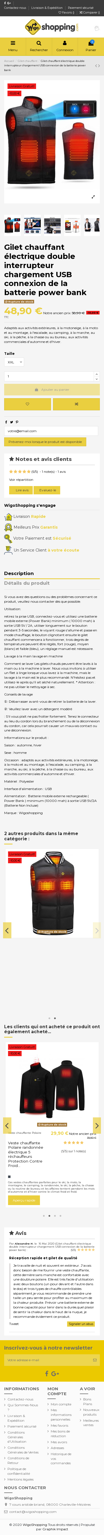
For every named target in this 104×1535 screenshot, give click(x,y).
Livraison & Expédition (47, 8)
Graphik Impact (55, 1529)
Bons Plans (87, 1401)
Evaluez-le (47, 490)
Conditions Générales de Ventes (23, 1449)
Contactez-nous (15, 8)
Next (97, 930)
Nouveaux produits (91, 1412)
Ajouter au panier (52, 389)
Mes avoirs (59, 1442)
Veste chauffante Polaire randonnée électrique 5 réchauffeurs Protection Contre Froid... (25, 1154)
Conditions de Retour (18, 1460)
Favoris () (67, 12)
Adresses (57, 1448)
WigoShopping (35, 1525)
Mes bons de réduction (60, 1433)
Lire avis (22, 490)
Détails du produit (27, 583)
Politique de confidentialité (18, 1471)
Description (19, 573)
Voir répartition (21, 479)
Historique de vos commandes (61, 1458)
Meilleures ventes (91, 1422)
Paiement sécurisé (80, 8)
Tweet (14, 1324)
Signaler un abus (81, 1324)
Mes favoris (59, 1425)
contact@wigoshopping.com (33, 1512)
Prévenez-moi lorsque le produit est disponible (45, 442)
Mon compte (61, 1404)
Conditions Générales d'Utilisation (16, 1437)
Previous (7, 930)
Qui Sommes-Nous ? (22, 1407)
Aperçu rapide (24, 1200)
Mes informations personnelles (61, 1414)
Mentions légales (20, 1479)
